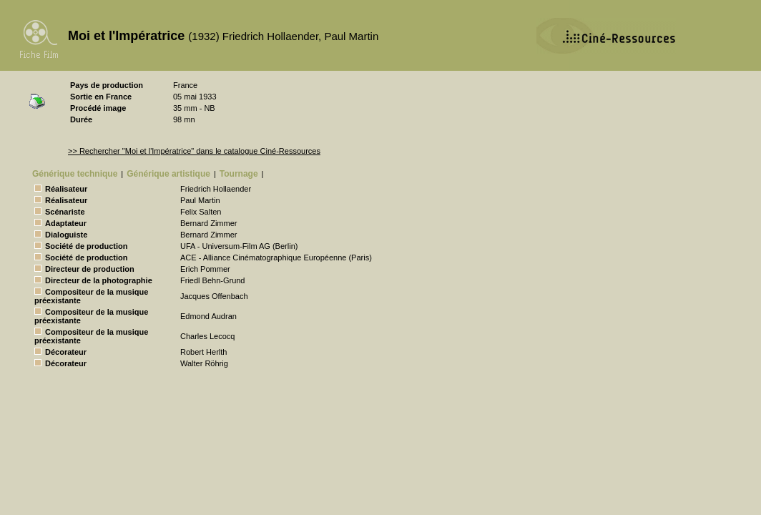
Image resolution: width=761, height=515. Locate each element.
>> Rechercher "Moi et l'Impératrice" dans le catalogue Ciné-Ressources (194, 151)
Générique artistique (168, 174)
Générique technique (74, 174)
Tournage (239, 174)
